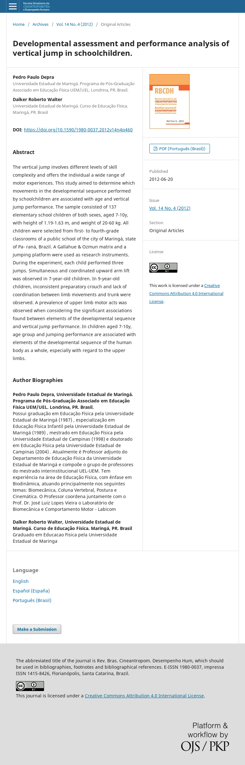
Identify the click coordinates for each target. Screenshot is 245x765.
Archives (40, 24)
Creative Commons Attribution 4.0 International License (186, 293)
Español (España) (31, 591)
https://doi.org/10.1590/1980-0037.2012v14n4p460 (78, 130)
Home (19, 24)
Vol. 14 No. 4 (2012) (74, 24)
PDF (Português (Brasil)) (181, 148)
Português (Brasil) (32, 600)
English (21, 581)
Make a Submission (37, 629)
